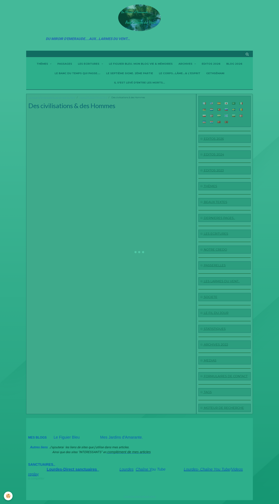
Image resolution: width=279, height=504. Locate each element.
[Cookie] (8, 496)
